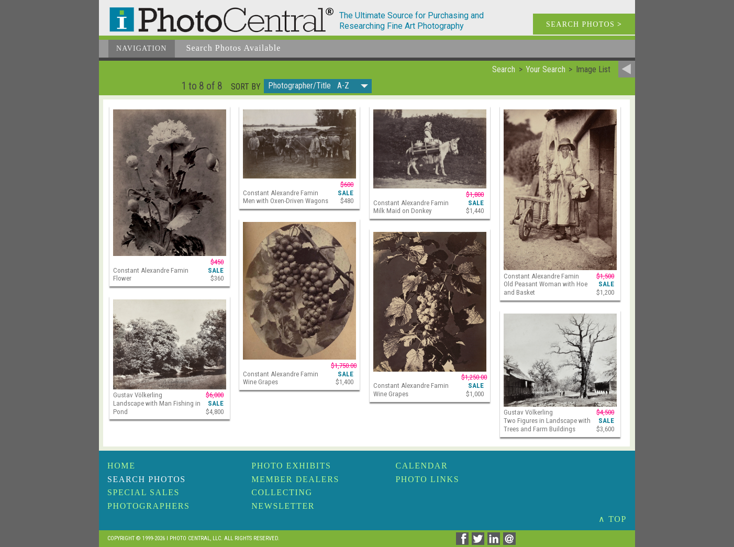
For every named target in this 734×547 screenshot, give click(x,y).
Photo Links (427, 479)
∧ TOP (612, 519)
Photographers (148, 505)
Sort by (246, 87)
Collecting (281, 492)
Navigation (141, 48)
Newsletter (283, 505)
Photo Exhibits (291, 465)
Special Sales (143, 492)
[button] (318, 86)
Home (121, 465)
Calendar (421, 465)
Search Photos (146, 479)
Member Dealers (295, 479)
